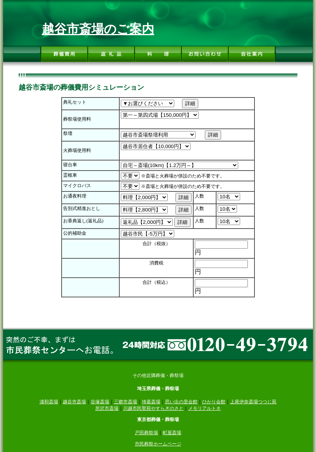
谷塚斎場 (100, 401)
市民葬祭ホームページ (158, 444)
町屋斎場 (172, 432)
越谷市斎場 (74, 401)
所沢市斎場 (106, 408)
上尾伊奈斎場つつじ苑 (253, 401)
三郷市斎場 (125, 401)
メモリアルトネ (204, 408)
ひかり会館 (213, 401)
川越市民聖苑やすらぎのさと (153, 408)
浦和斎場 (49, 401)
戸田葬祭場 (146, 432)
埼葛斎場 (151, 401)
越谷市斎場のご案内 (98, 29)
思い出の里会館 (181, 401)
